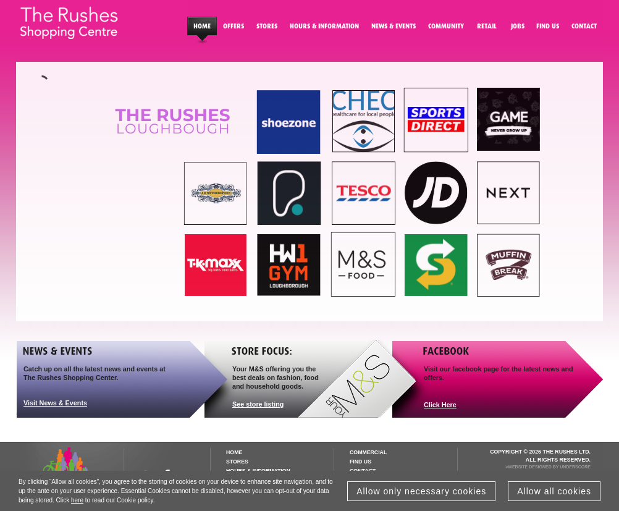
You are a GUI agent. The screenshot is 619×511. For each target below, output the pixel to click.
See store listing (258, 404)
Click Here (440, 404)
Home (234, 452)
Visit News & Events (55, 403)
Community (446, 28)
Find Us (547, 28)
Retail (486, 28)
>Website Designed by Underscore (548, 467)
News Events (393, 28)
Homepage (202, 28)
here (77, 500)
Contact (584, 28)
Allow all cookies (554, 491)
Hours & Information (324, 28)
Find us (360, 461)
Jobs (516, 28)
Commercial (368, 452)
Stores (267, 28)
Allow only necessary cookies (421, 491)
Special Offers (233, 28)
